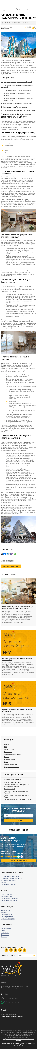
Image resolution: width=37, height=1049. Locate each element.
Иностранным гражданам (12, 754)
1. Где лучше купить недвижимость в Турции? (16, 82)
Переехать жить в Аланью (12, 782)
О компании (5, 933)
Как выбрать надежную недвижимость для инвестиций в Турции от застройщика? (17, 607)
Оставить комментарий (11, 566)
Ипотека (6, 757)
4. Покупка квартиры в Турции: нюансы (14, 107)
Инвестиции (8, 752)
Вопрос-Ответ (11, 9)
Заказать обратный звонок (18, 860)
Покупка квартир (6, 894)
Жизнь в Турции (9, 749)
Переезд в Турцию (7, 914)
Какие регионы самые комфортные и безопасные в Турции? (16, 785)
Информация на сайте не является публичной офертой (18, 1039)
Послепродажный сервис (9, 898)
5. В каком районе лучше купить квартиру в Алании (18, 110)
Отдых (6, 762)
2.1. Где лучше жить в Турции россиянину (17, 90)
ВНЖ (5, 747)
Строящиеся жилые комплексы (11, 878)
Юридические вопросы (11, 767)
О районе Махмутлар (8, 919)
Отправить (18, 820)
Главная (3, 9)
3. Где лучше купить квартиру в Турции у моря (16, 103)
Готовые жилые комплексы (10, 876)
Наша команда (6, 928)
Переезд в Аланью (7, 917)
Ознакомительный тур (8, 884)
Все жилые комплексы (8, 880)
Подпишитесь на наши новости (12, 1016)
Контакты (4, 937)
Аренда (6, 744)
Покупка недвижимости (6, 27)
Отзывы (3, 931)
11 (34, 29)
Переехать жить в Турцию (12, 779)
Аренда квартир (6, 896)
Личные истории (9, 759)
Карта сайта (5, 935)
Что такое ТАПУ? (9, 789)
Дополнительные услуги (9, 900)
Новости (4, 912)
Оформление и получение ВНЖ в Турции (17, 799)
